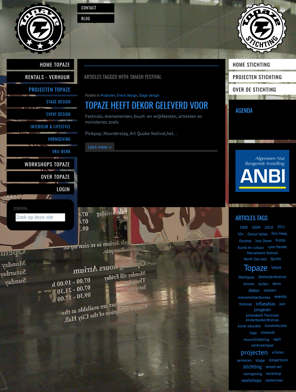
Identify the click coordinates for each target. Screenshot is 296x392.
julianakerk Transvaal (262, 315)
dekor (254, 290)
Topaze (255, 267)
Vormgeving (59, 139)
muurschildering (256, 339)
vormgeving (253, 373)
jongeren (262, 310)
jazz (283, 303)
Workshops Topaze (47, 164)
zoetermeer (274, 380)
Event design (127, 95)
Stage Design (58, 101)
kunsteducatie (276, 325)
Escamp (245, 240)
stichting (252, 366)
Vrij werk (61, 151)
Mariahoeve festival (262, 253)
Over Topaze (55, 176)
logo (253, 332)
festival (245, 303)
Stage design (149, 95)
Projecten (108, 95)
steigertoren (278, 360)
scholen (278, 352)
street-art (274, 366)
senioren (244, 360)
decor (276, 283)
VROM (276, 267)
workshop (273, 373)
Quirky (276, 258)
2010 (268, 227)
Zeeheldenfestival (272, 276)
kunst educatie (249, 326)
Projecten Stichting (257, 76)
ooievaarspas (262, 345)
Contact (89, 7)
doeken (270, 290)
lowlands (268, 332)
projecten (254, 352)
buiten (263, 284)
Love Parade (277, 246)
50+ (241, 234)
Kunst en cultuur (251, 247)
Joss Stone (263, 240)
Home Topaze (55, 64)
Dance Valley (258, 234)
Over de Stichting (254, 89)
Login (63, 189)
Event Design (58, 114)
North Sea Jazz (255, 259)
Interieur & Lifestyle (51, 126)
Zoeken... (21, 208)
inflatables (265, 304)
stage (260, 360)
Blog (85, 18)
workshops (251, 380)
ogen (277, 339)
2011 (281, 226)
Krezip (280, 240)
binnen (249, 284)
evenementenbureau (254, 297)
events (280, 296)
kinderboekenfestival (262, 320)
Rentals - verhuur (47, 76)
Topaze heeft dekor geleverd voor (146, 104)
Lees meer (98, 147)
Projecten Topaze (50, 89)
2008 (243, 227)
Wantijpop (246, 277)
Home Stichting (251, 64)
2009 (256, 227)
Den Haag (279, 233)
